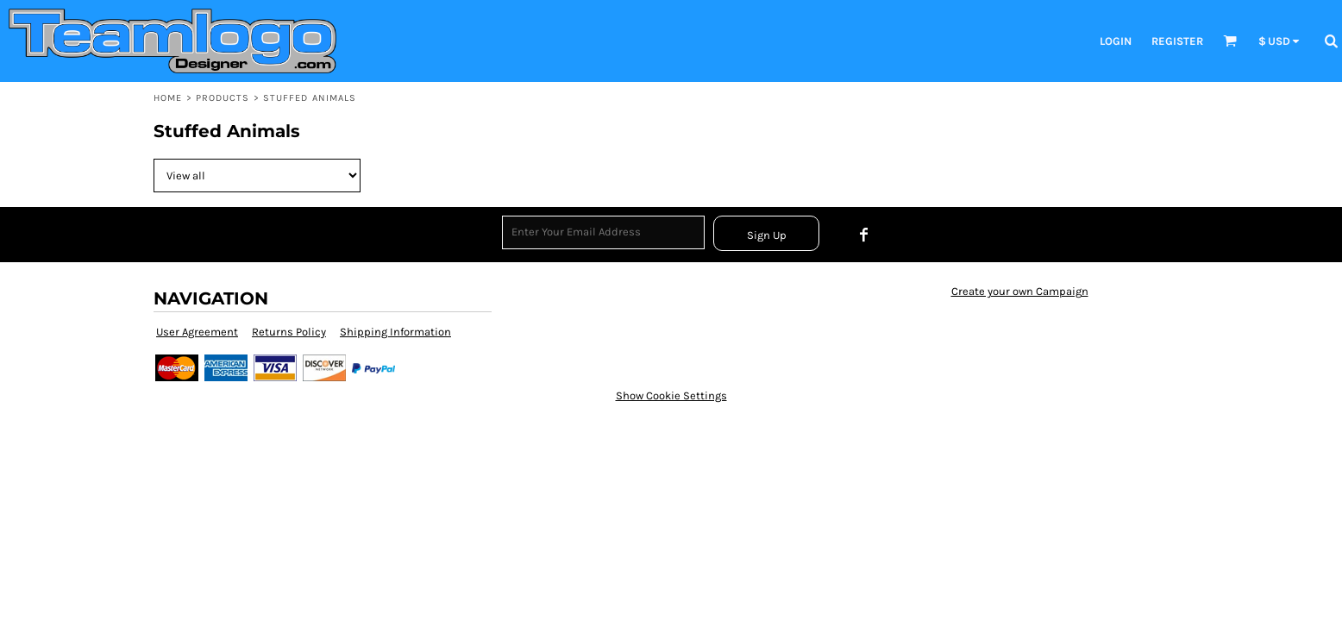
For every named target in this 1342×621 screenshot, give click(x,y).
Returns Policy (289, 331)
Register (1177, 40)
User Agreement (197, 331)
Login (1116, 40)
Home (168, 98)
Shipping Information (395, 331)
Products (223, 98)
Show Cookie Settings (671, 395)
